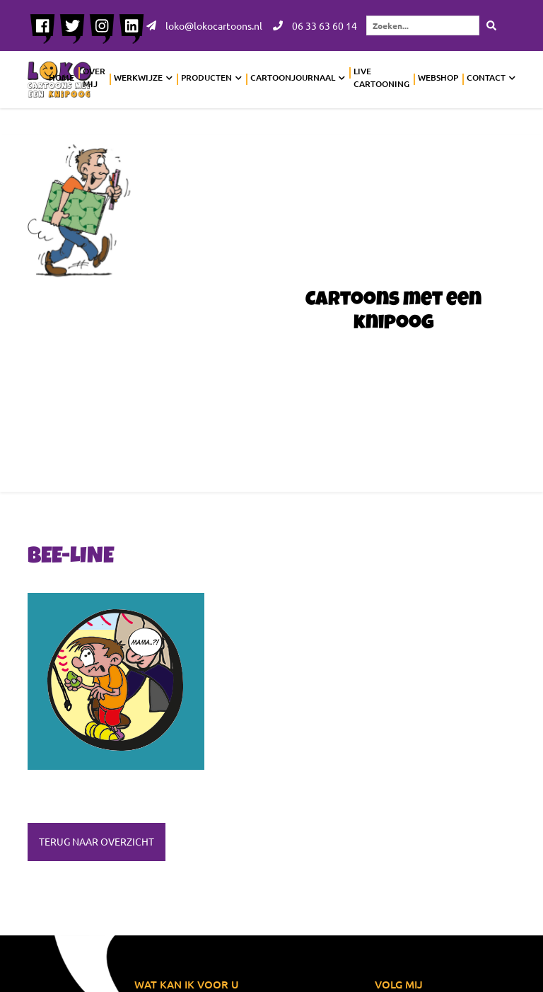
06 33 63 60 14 (315, 25)
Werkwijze (138, 77)
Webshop (438, 77)
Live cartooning (381, 77)
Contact (486, 77)
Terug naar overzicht (96, 841)
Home (61, 77)
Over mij (94, 77)
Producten (206, 77)
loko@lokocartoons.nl (204, 25)
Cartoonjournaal (292, 77)
